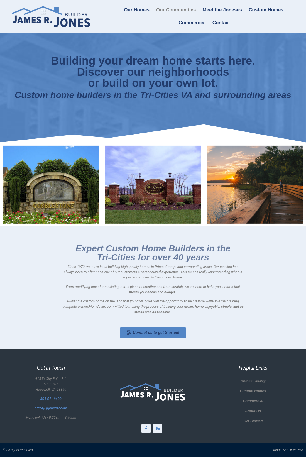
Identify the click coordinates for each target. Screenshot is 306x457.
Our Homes (137, 10)
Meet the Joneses (222, 10)
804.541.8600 (51, 399)
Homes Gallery (253, 381)
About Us (253, 411)
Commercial (191, 22)
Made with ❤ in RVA (288, 450)
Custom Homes (266, 10)
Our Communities (176, 10)
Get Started (253, 421)
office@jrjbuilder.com (51, 408)
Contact (221, 22)
